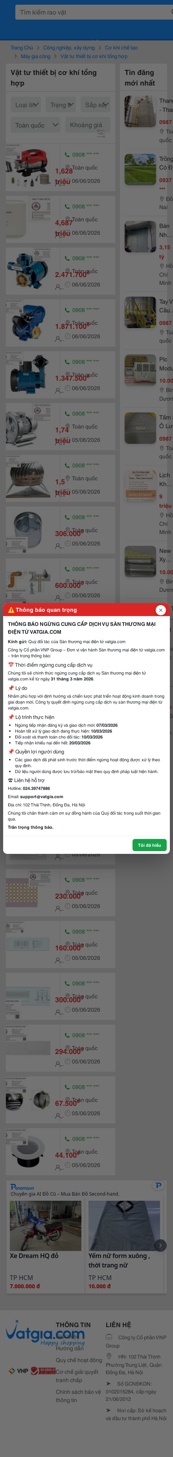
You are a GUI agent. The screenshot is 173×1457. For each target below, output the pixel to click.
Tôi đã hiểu (149, 845)
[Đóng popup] (161, 610)
